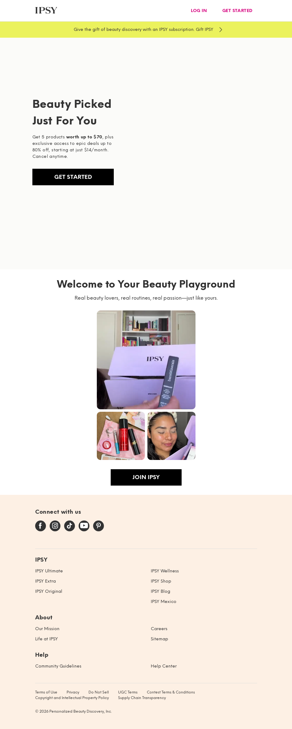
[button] (146, 359)
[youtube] (84, 526)
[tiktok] (69, 526)
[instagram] (55, 526)
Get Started (73, 177)
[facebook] (40, 526)
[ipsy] (46, 10)
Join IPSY (146, 477)
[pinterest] (98, 526)
